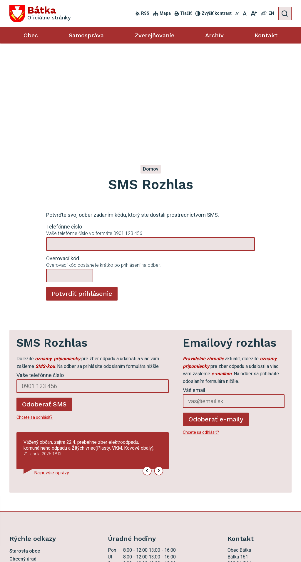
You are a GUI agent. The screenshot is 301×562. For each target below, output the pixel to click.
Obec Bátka (171, 546)
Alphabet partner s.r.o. (98, 546)
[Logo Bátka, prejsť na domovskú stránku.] (40, 13)
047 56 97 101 (242, 496)
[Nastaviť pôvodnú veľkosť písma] (244, 13)
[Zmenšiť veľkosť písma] (237, 13)
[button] (147, 363)
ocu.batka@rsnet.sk (247, 502)
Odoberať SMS (44, 297)
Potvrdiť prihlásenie (82, 186)
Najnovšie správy (51, 365)
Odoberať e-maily (215, 312)
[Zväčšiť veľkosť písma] (253, 13)
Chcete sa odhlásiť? (34, 310)
